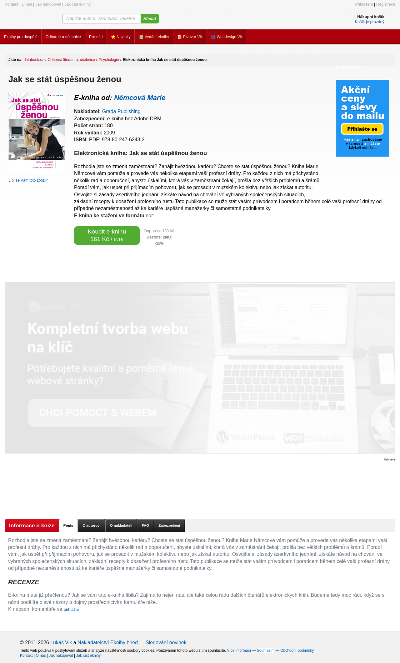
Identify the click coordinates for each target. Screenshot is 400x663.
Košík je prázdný (369, 21)
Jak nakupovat (48, 4)
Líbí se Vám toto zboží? (28, 180)
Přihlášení (364, 4)
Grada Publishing (121, 111)
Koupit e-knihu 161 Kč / (107, 235)
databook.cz (34, 60)
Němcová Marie (139, 98)
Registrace (385, 4)
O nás (27, 4)
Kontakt (11, 4)
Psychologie (109, 60)
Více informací (239, 650)
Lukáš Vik (61, 642)
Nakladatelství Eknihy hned (108, 642)
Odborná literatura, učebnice (71, 60)
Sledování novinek (166, 642)
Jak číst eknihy (77, 4)
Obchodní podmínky (297, 650)
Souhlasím (266, 650)
